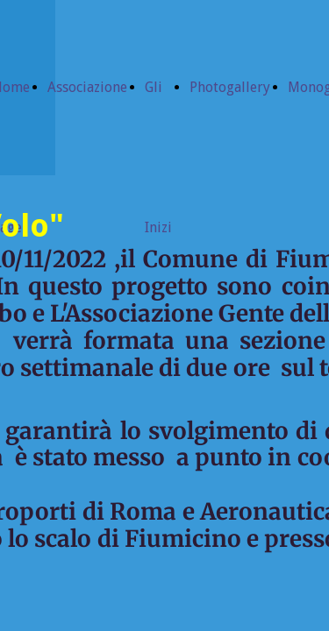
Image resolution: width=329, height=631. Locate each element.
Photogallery (230, 87)
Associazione (87, 87)
